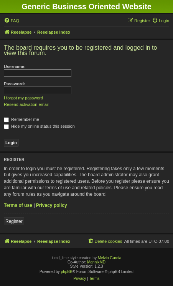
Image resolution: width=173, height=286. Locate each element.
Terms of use (18, 205)
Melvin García (110, 258)
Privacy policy (51, 205)
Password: (14, 83)
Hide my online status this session (39, 126)
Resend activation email (26, 104)
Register (14, 221)
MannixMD (96, 262)
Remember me (21, 119)
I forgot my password (23, 98)
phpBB (66, 272)
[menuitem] (11, 20)
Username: (15, 66)
